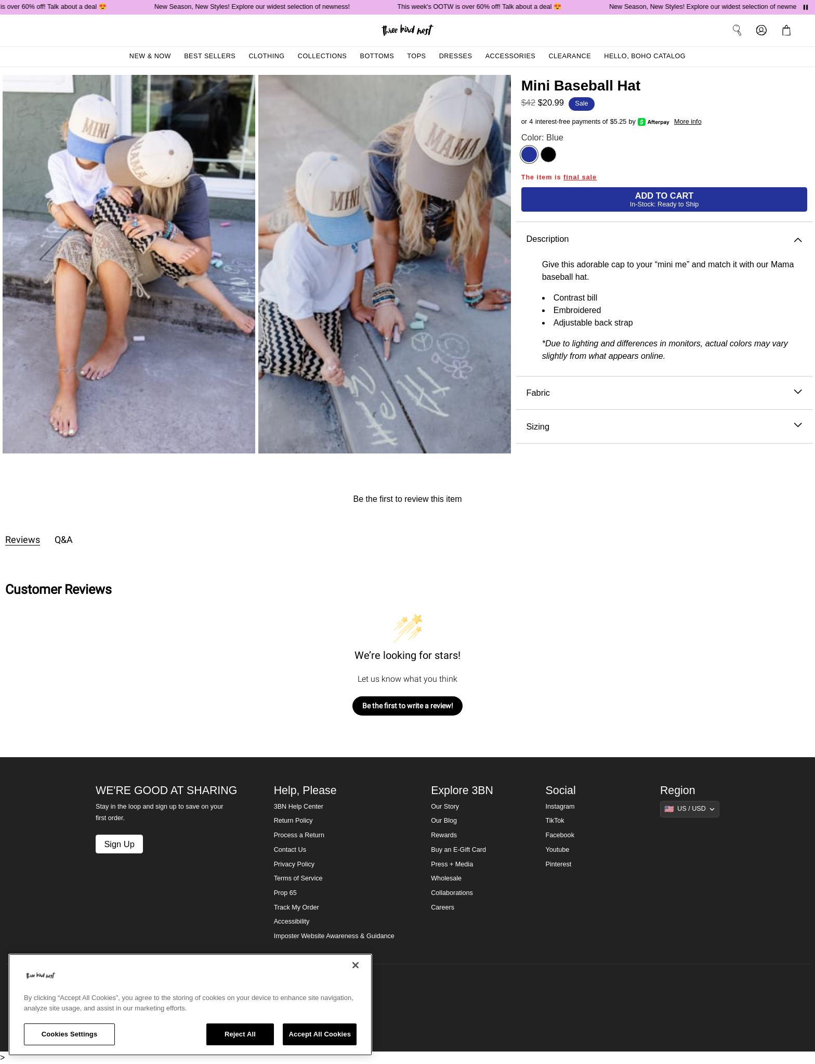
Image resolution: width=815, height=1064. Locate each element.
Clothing (266, 56)
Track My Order (296, 907)
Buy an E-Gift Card (458, 849)
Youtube (558, 849)
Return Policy (293, 820)
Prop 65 (285, 893)
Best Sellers (209, 56)
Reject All (240, 1034)
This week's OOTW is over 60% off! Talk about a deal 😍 (482, 6)
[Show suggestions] (689, 809)
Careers (442, 907)
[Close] (355, 965)
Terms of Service (298, 878)
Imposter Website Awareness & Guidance (334, 936)
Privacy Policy (294, 864)
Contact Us (290, 849)
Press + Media (452, 864)
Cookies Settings (70, 1034)
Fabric (664, 392)
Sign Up (119, 844)
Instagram (560, 806)
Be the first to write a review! (407, 706)
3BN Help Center (298, 806)
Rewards (444, 835)
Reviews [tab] (22, 539)
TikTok (555, 820)
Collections (322, 56)
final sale (580, 177)
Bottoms (377, 56)
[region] (190, 1005)
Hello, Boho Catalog (645, 56)
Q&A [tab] (64, 539)
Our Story (445, 806)
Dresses (455, 56)
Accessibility (292, 921)
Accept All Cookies (319, 1034)
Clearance (569, 56)
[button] (788, 30)
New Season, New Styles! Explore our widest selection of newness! (254, 6)
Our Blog (444, 820)
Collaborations (452, 893)
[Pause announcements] (805, 7)
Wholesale (446, 878)
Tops (416, 56)
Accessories (510, 56)
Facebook (560, 835)
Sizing (664, 426)
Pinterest (559, 864)
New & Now (150, 56)
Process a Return (299, 835)
